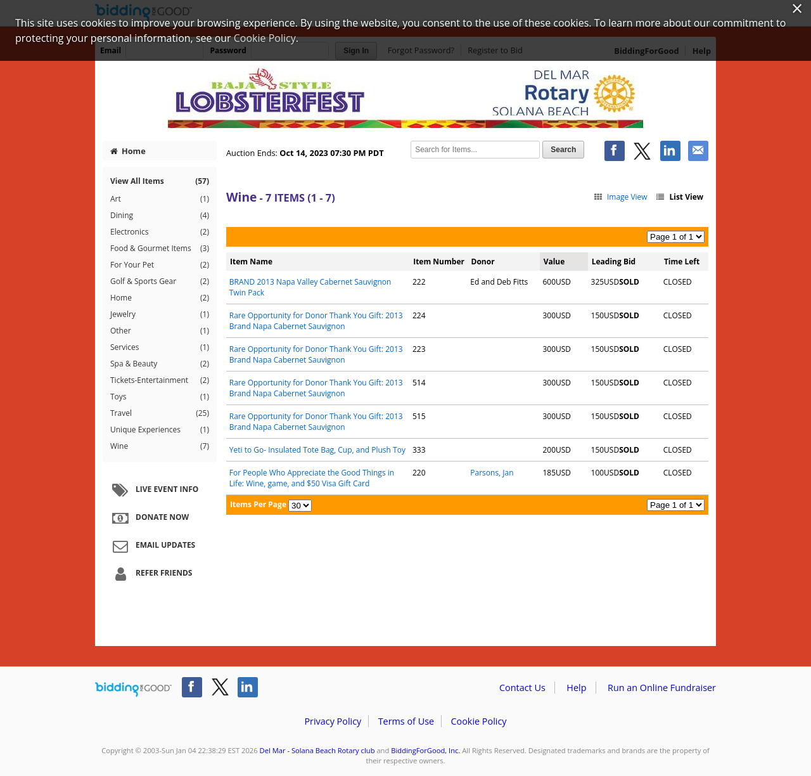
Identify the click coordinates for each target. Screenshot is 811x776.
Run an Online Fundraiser (662, 688)
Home (128, 151)
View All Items (159, 181)
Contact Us (522, 688)
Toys (159, 397)
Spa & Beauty (159, 364)
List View (679, 196)
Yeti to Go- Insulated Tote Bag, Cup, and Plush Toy (317, 449)
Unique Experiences (159, 430)
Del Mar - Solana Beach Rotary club (317, 750)
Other (159, 331)
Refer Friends (150, 573)
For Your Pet (159, 265)
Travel (159, 413)
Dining (159, 215)
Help (576, 688)
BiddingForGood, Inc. (425, 750)
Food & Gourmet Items (159, 248)
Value (554, 261)
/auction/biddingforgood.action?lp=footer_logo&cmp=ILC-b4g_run (133, 689)
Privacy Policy (332, 721)
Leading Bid (613, 261)
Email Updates (152, 545)
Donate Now (149, 518)
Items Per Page (258, 504)
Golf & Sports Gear (159, 281)
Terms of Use (406, 721)
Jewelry (159, 314)
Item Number (438, 261)
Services (159, 347)
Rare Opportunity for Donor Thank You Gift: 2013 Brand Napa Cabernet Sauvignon (316, 321)
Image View (620, 196)
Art (159, 199)
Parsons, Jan (491, 472)
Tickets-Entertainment (159, 380)
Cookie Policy (478, 721)
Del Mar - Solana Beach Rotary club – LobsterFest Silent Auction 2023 (405, 96)
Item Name (251, 261)
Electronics (159, 232)
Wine (159, 446)
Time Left (681, 261)
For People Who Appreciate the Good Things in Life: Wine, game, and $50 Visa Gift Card (311, 478)
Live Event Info (153, 490)
